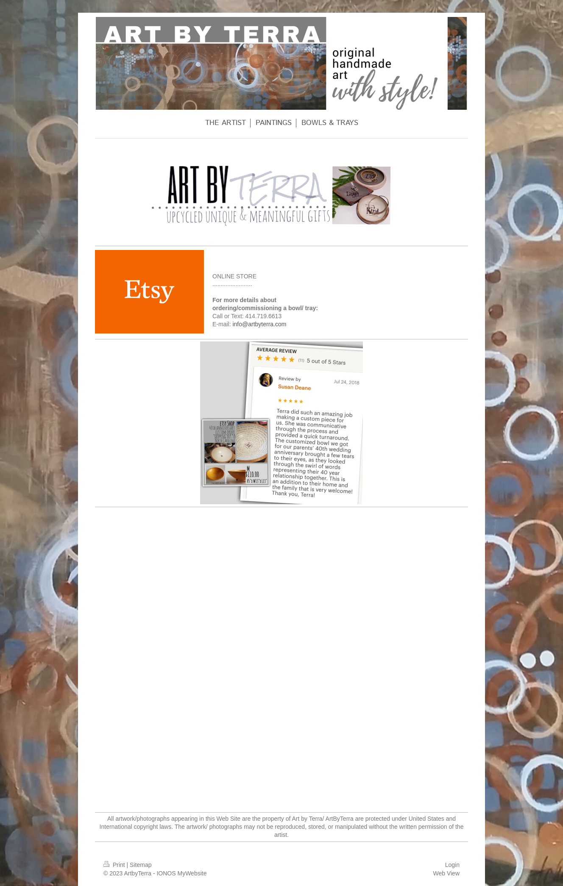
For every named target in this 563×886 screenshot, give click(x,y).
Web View (446, 873)
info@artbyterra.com (259, 324)
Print (115, 864)
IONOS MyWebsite (181, 873)
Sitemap (140, 864)
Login (452, 864)
